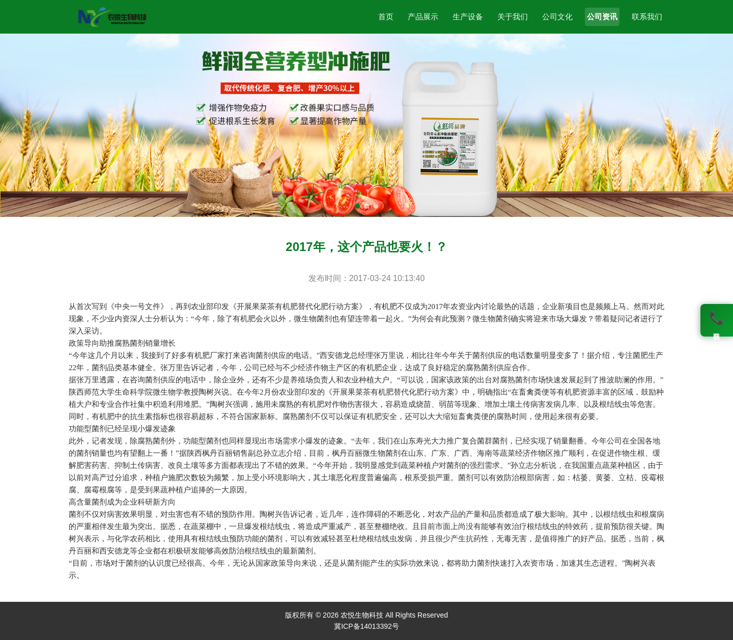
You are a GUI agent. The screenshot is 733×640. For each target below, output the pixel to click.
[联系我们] (716, 320)
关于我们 (512, 16)
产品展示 (423, 16)
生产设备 (468, 16)
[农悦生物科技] (112, 16)
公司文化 (557, 16)
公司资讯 (602, 16)
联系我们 (647, 16)
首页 (385, 16)
